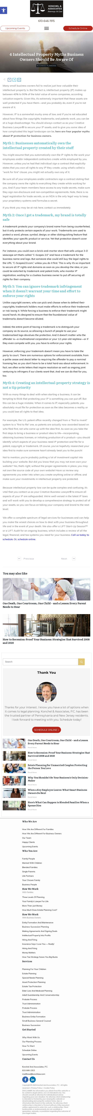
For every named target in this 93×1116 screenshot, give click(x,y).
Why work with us (31, 1037)
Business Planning (46, 66)
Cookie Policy (49, 1088)
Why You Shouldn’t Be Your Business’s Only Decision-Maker (58, 779)
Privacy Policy (36, 1088)
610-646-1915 (46, 21)
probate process (29, 999)
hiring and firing (29, 940)
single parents (28, 871)
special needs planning (32, 978)
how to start (28, 1046)
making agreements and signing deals (39, 931)
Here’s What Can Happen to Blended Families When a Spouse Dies (58, 804)
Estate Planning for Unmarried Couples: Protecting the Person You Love (57, 766)
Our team (26, 838)
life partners (28, 876)
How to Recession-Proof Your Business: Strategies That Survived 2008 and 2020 (46, 630)
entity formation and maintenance (37, 922)
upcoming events (30, 846)
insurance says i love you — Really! (38, 944)
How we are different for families (38, 829)
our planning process (31, 1041)
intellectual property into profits (36, 935)
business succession (31, 1025)
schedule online (29, 1050)
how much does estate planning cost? (39, 910)
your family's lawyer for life (35, 901)
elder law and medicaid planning (37, 991)
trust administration (31, 1003)
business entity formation (33, 1016)
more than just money (32, 906)
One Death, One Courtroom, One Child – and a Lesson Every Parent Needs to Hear (46, 594)
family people (28, 858)
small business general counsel (36, 1021)
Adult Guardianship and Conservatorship (40, 995)
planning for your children (34, 969)
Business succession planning (35, 927)
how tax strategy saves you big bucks (40, 957)
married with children (32, 863)
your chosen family (31, 880)
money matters (28, 952)
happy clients (28, 842)
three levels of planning (33, 897)
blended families (30, 867)
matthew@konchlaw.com (33, 1074)
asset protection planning (33, 982)
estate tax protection (32, 986)
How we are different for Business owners (41, 833)
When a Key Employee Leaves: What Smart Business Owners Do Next (57, 791)
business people (29, 884)
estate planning (29, 973)
